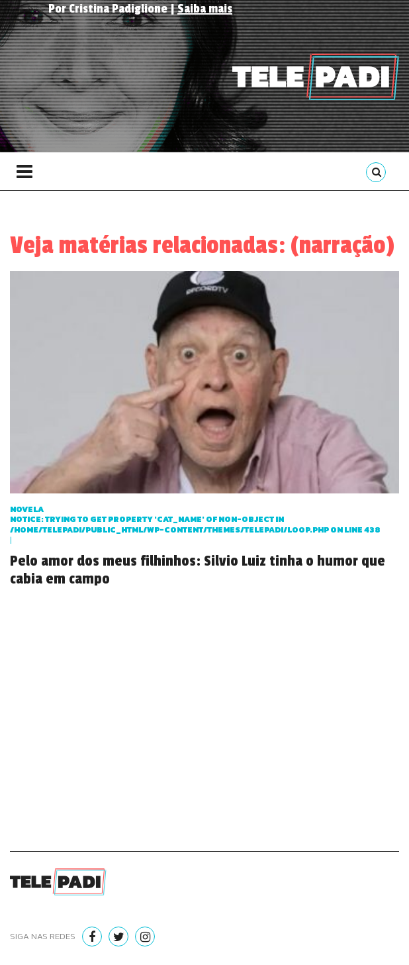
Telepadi (315, 77)
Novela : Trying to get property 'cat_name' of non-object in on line (195, 519)
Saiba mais (204, 8)
